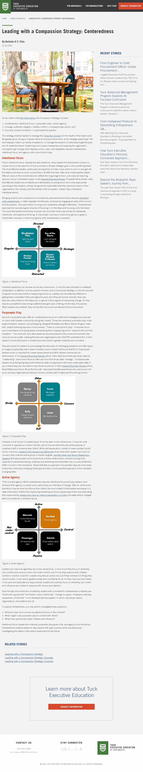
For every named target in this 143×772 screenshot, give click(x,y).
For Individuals (74, 6)
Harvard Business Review (53, 179)
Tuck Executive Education (27, 6)
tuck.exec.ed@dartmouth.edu (23, 752)
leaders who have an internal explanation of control (43, 495)
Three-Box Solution (53, 135)
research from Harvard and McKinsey (36, 451)
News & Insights (18, 18)
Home (4, 18)
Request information (71, 706)
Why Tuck (111, 6)
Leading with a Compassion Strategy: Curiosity (29, 661)
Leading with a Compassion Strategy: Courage (29, 657)
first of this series (27, 118)
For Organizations (94, 6)
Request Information (131, 6)
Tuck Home (5, 6)
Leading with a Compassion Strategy (24, 653)
